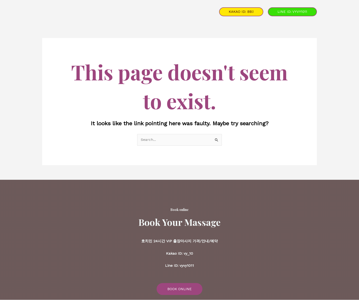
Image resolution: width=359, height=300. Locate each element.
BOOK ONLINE (179, 289)
